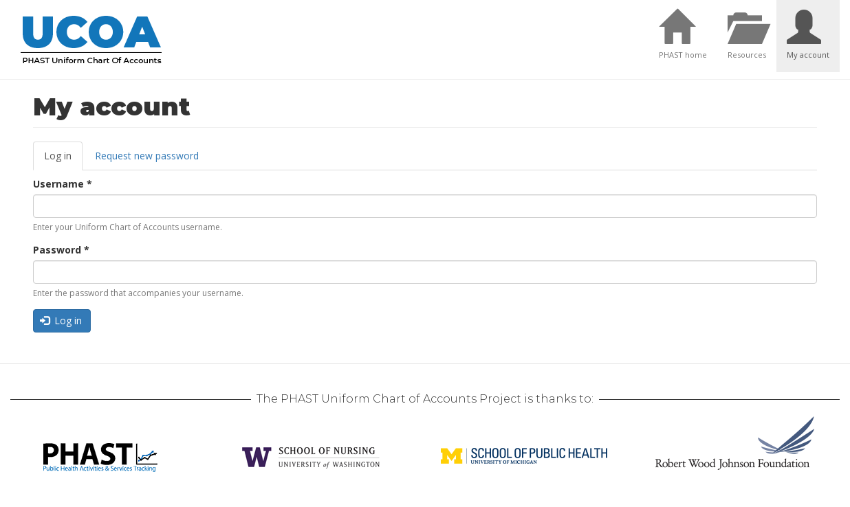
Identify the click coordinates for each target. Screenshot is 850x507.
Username (62, 183)
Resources (747, 54)
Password (61, 249)
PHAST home (683, 54)
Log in (63, 159)
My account (808, 54)
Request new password (147, 155)
